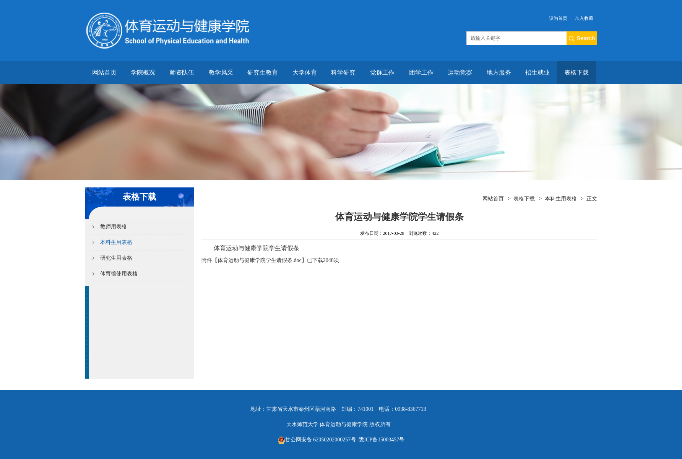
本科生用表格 (116, 242)
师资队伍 (182, 72)
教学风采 (221, 72)
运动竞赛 (460, 72)
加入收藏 (584, 18)
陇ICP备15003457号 (380, 440)
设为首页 (558, 18)
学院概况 (143, 72)
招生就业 (537, 72)
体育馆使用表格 (119, 274)
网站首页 (104, 72)
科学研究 (343, 72)
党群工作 (382, 72)
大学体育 (304, 72)
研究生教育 (262, 72)
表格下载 (576, 72)
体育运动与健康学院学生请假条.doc (260, 260)
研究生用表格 (116, 258)
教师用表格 (113, 227)
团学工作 (421, 72)
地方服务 (499, 72)
